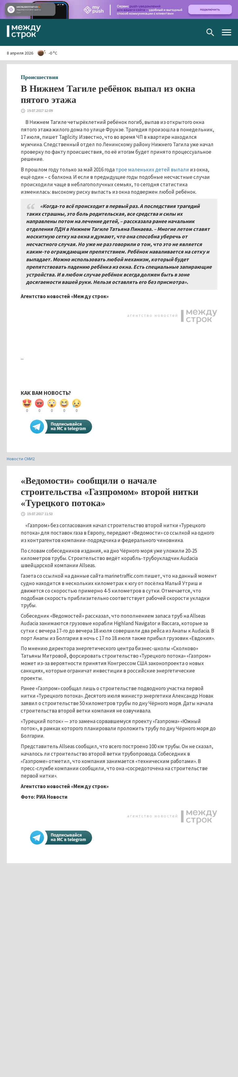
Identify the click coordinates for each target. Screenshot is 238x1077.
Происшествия (39, 77)
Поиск (210, 32)
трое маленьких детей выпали (152, 169)
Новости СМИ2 (21, 458)
